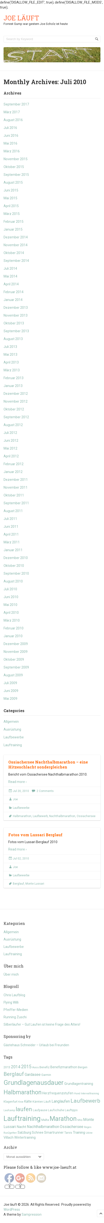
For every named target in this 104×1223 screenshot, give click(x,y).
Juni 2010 (11, 597)
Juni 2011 (11, 526)
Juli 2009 (10, 683)
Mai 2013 (10, 354)
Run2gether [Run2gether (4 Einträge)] (10, 1132)
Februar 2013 (14, 378)
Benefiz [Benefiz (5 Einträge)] (44, 1067)
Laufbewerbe (14, 737)
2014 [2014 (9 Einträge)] (15, 1066)
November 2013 (16, 315)
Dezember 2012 (16, 394)
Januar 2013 (13, 386)
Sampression (32, 1214)
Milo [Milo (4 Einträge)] (79, 1120)
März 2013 (12, 370)
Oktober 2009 (14, 659)
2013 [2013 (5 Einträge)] (7, 1067)
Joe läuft (21, 18)
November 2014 (16, 245)
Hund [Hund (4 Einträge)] (77, 1093)
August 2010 (13, 581)
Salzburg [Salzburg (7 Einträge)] (24, 1132)
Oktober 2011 (14, 495)
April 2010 (11, 612)
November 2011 (16, 487)
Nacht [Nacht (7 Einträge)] (21, 1127)
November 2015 (16, 159)
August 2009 (13, 675)
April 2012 (11, 456)
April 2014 (11, 284)
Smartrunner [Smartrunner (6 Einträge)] (54, 1132)
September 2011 (16, 503)
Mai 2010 (10, 605)
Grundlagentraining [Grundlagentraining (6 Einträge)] (78, 1084)
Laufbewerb (40, 816)
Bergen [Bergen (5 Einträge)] (82, 1067)
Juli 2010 (10, 589)
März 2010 (12, 620)
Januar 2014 (13, 300)
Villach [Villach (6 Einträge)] (9, 1137)
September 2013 (16, 331)
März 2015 (12, 214)
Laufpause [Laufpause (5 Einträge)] (40, 1110)
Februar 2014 (14, 292)
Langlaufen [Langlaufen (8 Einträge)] (61, 1101)
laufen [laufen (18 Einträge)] (24, 1109)
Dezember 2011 (16, 480)
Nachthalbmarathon (62, 816)
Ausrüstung (12, 729)
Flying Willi (11, 1002)
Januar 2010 (13, 636)
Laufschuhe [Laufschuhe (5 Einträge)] (56, 1110)
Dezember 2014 (16, 237)
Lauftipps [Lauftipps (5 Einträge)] (71, 1110)
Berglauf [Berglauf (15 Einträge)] (14, 1074)
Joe (15, 799)
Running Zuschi (15, 1017)
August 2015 (13, 182)
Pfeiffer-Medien (16, 1010)
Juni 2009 (11, 691)
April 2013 (11, 362)
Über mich (11, 974)
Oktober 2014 (14, 253)
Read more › (17, 782)
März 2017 (12, 112)
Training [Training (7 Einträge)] (79, 1132)
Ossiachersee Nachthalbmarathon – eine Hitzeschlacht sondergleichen (48, 764)
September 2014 (16, 261)
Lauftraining (13, 745)
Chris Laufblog (14, 995)
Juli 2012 (10, 433)
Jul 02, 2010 (21, 858)
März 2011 (12, 542)
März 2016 (12, 151)
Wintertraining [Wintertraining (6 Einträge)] (25, 1137)
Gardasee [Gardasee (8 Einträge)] (33, 1074)
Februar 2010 (14, 628)
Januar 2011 (13, 550)
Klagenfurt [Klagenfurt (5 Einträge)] (11, 1101)
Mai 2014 (10, 276)
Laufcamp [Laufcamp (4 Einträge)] (9, 1110)
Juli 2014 (10, 268)
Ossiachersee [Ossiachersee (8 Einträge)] (71, 1126)
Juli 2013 (10, 347)
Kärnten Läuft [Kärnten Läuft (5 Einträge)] (42, 1101)
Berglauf (18, 883)
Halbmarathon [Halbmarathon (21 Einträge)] (23, 1092)
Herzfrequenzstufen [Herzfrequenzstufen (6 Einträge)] (57, 1093)
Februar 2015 (14, 221)
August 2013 (13, 339)
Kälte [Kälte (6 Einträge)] (28, 1101)
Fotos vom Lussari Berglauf (35, 834)
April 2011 (11, 534)
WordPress (12, 1209)
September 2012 (16, 417)
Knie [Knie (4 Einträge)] (21, 1101)
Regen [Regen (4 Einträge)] (87, 1127)
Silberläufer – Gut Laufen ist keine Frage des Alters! (42, 1024)
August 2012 (13, 425)
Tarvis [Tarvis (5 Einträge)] (68, 1132)
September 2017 (16, 104)
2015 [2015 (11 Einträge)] (26, 1066)
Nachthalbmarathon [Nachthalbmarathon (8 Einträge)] (43, 1126)
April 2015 (11, 206)
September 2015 (16, 175)
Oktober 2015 (14, 167)
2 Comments (45, 791)
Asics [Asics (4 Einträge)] (35, 1067)
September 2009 (16, 667)
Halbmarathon (22, 816)
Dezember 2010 (16, 558)
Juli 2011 (10, 519)
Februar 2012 (14, 464)
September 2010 (16, 573)
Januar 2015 (13, 229)
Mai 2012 (10, 448)
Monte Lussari (34, 883)
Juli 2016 (10, 128)
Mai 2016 (10, 143)
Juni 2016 (11, 135)
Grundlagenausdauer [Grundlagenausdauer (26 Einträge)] (34, 1083)
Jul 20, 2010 (21, 791)
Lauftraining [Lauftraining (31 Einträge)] (22, 1118)
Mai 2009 (10, 698)
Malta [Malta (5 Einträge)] (45, 1120)
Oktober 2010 (14, 566)
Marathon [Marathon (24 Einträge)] (63, 1119)
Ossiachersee (86, 816)
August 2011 (13, 511)
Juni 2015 (11, 190)
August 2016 (13, 120)
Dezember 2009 (16, 644)
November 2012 (16, 401)
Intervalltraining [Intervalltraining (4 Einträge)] (90, 1093)
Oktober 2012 (14, 409)
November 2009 (16, 652)
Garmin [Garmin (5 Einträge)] (46, 1075)
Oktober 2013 (14, 323)
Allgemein (11, 721)
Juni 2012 (11, 440)
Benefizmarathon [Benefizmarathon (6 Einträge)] (63, 1067)
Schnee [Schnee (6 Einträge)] (37, 1132)
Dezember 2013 (16, 307)
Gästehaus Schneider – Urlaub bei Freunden (36, 1045)
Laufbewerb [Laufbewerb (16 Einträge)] (85, 1101)
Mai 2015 (10, 198)
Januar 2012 (13, 472)
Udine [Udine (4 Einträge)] (89, 1132)
